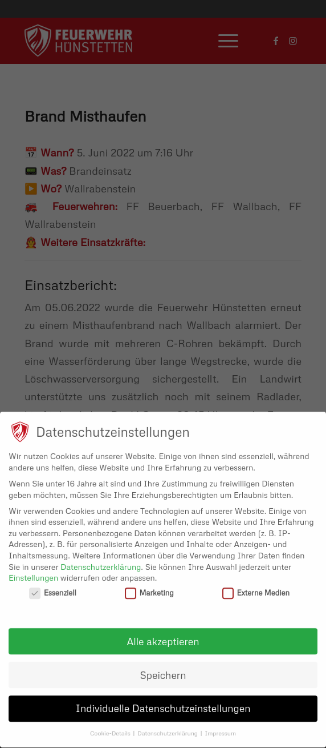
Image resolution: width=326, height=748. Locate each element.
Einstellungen (33, 572)
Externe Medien (256, 587)
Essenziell (52, 587)
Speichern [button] (163, 669)
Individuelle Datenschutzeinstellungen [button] (163, 703)
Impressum (220, 728)
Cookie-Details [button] (111, 728)
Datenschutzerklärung (100, 561)
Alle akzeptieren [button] (163, 636)
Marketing (149, 587)
